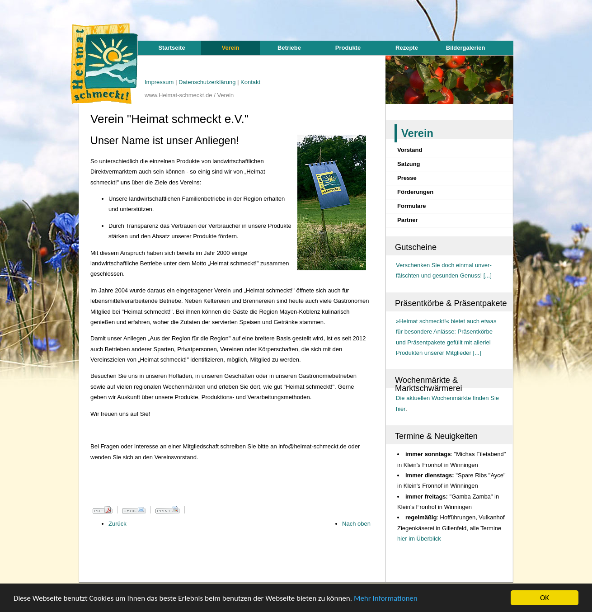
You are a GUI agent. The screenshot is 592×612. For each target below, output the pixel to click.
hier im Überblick (419, 538)
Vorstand (409, 149)
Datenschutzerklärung (208, 82)
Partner (407, 220)
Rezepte (406, 47)
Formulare (411, 205)
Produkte (348, 47)
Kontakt (250, 82)
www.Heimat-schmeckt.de (178, 95)
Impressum (160, 82)
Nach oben (356, 523)
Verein (230, 47)
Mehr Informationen (386, 598)
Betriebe (289, 47)
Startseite (171, 47)
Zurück (117, 523)
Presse (407, 177)
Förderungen (415, 191)
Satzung (408, 163)
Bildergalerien (465, 47)
